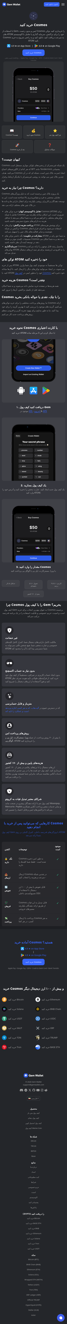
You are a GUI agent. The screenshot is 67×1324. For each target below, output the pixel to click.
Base (33, 1156)
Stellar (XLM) (33, 1310)
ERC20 (33, 1141)
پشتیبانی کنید (34, 1202)
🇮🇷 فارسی (32, 1098)
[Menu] (63, 4)
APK (45, 411)
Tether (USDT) (33, 1285)
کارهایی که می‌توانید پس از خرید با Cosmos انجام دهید (33, 825)
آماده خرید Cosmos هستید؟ (33, 942)
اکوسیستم (33, 1197)
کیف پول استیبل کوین (33, 1123)
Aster (33, 1315)
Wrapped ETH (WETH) (34, 1279)
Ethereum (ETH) (33, 1269)
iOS (31, 411)
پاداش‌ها (34, 1207)
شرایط (33, 1182)
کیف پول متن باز (33, 1113)
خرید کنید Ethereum (33, 1233)
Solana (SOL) (33, 1274)
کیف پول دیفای (33, 1118)
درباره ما (33, 1167)
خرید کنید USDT (33, 1248)
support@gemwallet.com (33, 1084)
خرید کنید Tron (33, 1243)
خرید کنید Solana (33, 1238)
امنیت (33, 1192)
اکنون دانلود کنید (51, 4)
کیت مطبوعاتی (33, 1177)
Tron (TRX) (33, 1290)
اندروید (37, 411)
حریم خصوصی (33, 1187)
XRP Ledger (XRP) (33, 1295)
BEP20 (33, 1151)
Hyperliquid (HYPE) (33, 1305)
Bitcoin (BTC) (33, 1259)
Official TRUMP (33, 1300)
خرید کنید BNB (33, 1228)
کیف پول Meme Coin (33, 1128)
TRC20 (33, 1146)
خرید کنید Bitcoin (33, 1218)
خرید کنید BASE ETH (33, 1223)
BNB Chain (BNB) (33, 1264)
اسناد (33, 1172)
